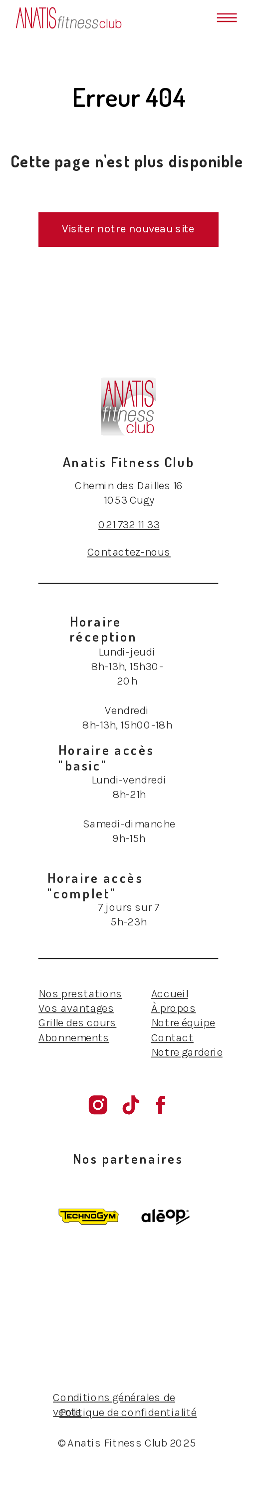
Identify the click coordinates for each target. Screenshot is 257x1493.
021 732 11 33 (128, 524)
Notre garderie (187, 1052)
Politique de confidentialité (128, 1412)
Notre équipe (183, 1022)
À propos (173, 1008)
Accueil (169, 993)
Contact (172, 1037)
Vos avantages (76, 1008)
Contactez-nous (129, 552)
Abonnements (73, 1037)
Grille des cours (77, 1022)
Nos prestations (80, 993)
